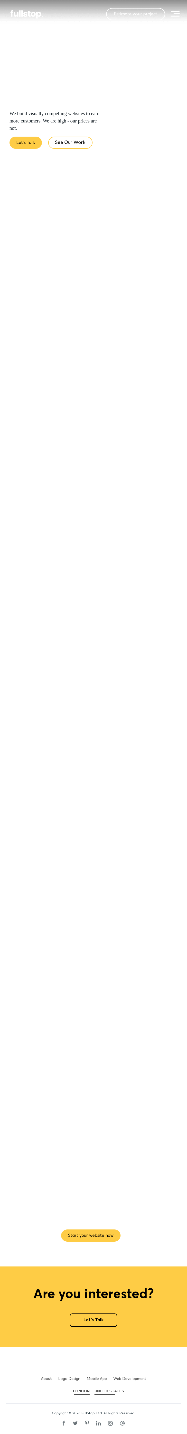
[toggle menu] (175, 14)
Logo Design (69, 1379)
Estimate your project (129, 14)
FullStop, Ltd (92, 1413)
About (46, 1379)
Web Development (129, 1379)
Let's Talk (26, 143)
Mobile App (97, 1379)
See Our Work (74, 143)
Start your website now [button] (90, 1235)
